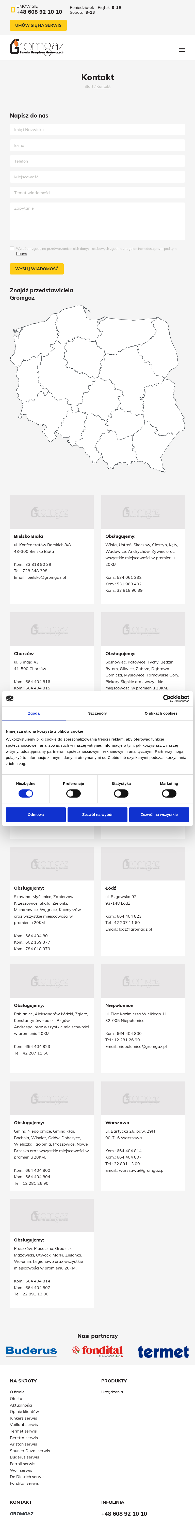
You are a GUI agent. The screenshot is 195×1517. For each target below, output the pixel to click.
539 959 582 (37, 675)
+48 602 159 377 (31, 1459)
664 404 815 (37, 669)
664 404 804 (37, 1118)
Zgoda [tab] (34, 713)
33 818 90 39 (38, 564)
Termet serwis (23, 1363)
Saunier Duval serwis (30, 1382)
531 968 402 (129, 583)
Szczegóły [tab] (97, 713)
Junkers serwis (23, 1350)
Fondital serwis (24, 1415)
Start (89, 86)
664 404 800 (37, 994)
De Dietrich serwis (27, 1409)
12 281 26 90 (35, 1001)
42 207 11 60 (127, 903)
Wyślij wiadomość (36, 268)
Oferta (16, 1331)
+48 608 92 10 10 (31, 1465)
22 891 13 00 (127, 1112)
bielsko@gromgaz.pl (46, 577)
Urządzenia (112, 1324)
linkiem (21, 254)
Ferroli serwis (22, 1396)
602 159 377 (37, 903)
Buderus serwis (24, 1389)
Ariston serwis (23, 1376)
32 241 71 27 (35, 682)
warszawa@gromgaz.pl (142, 1118)
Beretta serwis (24, 1369)
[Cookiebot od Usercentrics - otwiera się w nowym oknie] (167, 698)
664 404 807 (129, 1105)
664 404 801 (37, 896)
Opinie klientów (24, 1344)
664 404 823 (129, 896)
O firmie (17, 1324)
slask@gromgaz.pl (44, 689)
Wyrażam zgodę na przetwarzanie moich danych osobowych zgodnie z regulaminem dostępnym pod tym (96, 251)
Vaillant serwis (24, 1357)
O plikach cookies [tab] (161, 713)
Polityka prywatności (109, 1499)
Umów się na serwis (38, 25)
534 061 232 (129, 577)
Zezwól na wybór (97, 814)
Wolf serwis (21, 1402)
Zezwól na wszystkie (159, 814)
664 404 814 (129, 1098)
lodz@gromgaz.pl (135, 909)
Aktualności (21, 1337)
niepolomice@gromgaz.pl (51, 1007)
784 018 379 (37, 909)
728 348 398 (35, 570)
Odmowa (36, 814)
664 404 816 (37, 663)
